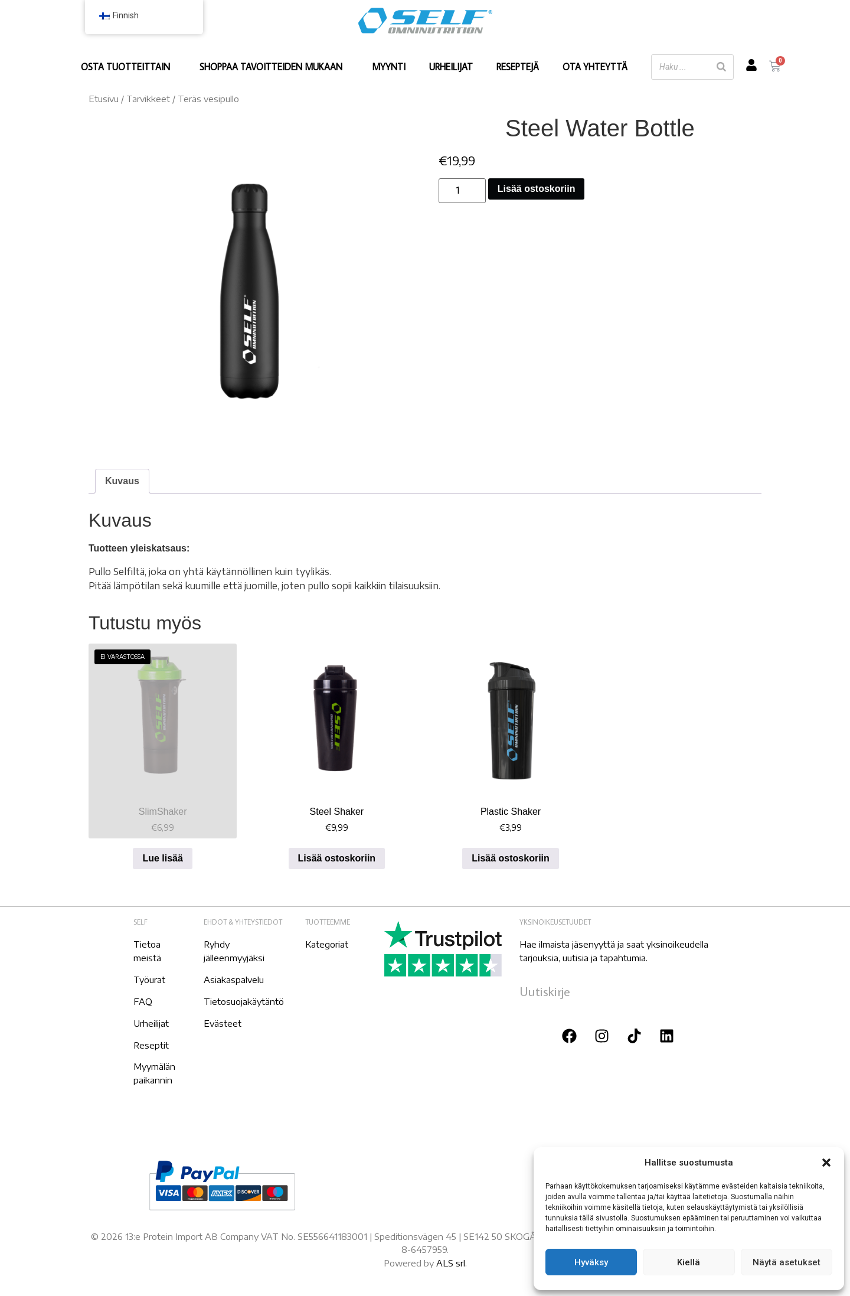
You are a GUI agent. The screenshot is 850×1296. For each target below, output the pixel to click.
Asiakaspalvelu (234, 979)
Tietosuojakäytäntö (244, 1001)
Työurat (149, 979)
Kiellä (688, 1262)
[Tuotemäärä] (462, 190)
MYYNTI (389, 67)
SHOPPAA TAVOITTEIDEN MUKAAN (274, 67)
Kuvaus (122, 481)
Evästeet (222, 1023)
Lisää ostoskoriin (537, 189)
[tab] (122, 481)
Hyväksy (591, 1262)
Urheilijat (151, 1023)
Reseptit (151, 1045)
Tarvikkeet (148, 98)
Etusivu (104, 98)
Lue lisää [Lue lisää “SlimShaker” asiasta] (162, 858)
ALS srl (450, 1263)
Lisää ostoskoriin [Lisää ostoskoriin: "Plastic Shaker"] (511, 858)
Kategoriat (326, 944)
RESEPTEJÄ (517, 67)
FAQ (142, 1001)
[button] (826, 1162)
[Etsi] (721, 67)
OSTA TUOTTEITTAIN (128, 67)
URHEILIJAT (451, 67)
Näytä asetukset (786, 1262)
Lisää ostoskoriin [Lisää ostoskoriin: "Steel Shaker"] (337, 858)
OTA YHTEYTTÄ (595, 67)
